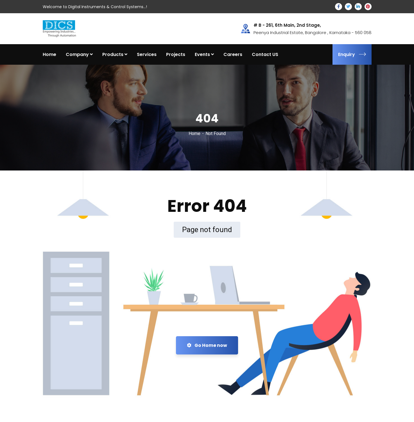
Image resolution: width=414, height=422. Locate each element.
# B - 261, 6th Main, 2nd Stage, (287, 25)
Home (194, 133)
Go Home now (207, 345)
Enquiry (352, 54)
